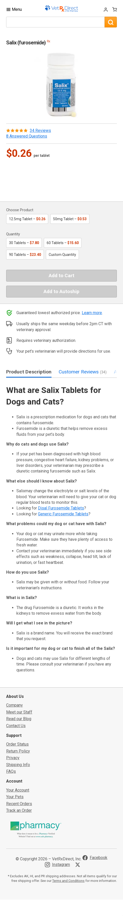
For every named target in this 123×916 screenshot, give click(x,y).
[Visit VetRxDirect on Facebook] (95, 858)
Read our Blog (18, 718)
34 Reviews (40, 130)
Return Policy (18, 751)
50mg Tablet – (70, 219)
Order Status (17, 744)
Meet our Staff (19, 712)
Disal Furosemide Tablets (61, 508)
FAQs (11, 771)
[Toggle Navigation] (14, 9)
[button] (61, 84)
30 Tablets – (24, 243)
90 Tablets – (25, 255)
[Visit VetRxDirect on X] (78, 864)
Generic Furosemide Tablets (63, 514)
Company (14, 705)
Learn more (92, 312)
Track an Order (19, 810)
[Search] (111, 22)
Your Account (17, 790)
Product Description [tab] (29, 372)
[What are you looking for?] (55, 22)
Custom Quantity (62, 255)
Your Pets (15, 796)
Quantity (13, 234)
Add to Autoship (61, 291)
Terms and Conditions (68, 881)
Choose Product (19, 210)
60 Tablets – (63, 243)
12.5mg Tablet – (27, 219)
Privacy (12, 757)
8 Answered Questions (26, 136)
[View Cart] (114, 9)
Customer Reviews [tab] (83, 372)
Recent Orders (19, 803)
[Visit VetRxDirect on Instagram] (57, 864)
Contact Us (16, 725)
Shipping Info (18, 764)
